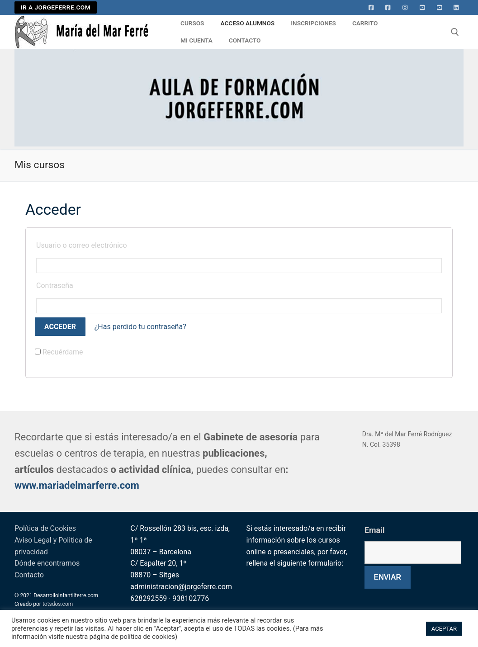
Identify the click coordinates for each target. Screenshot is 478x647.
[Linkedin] (456, 7)
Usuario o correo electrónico (81, 245)
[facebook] (388, 7)
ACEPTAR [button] (444, 628)
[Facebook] (371, 7)
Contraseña (54, 285)
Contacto (29, 575)
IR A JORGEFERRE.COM (56, 7)
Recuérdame (59, 352)
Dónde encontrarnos (47, 563)
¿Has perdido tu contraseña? (140, 326)
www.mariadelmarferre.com (76, 485)
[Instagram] (405, 7)
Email (374, 530)
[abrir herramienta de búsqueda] (455, 32)
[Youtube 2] (439, 7)
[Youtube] (422, 7)
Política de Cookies (45, 528)
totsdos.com (58, 604)
